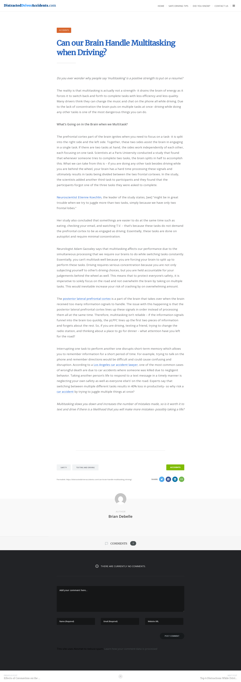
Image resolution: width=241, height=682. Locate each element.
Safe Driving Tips (178, 5)
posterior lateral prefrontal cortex (87, 299)
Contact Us (221, 5)
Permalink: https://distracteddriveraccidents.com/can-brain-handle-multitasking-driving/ (94, 479)
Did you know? (201, 5)
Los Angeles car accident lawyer (116, 365)
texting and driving (85, 467)
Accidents (64, 30)
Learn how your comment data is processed (130, 649)
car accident (65, 392)
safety (64, 467)
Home (161, 5)
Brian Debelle (120, 516)
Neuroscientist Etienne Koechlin (79, 197)
